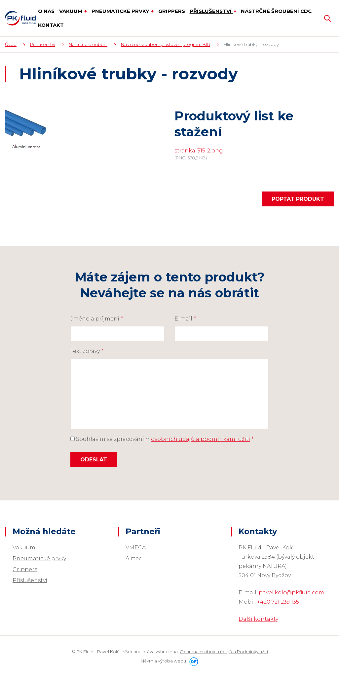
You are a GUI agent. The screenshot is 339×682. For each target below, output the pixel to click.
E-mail (185, 319)
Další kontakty (258, 619)
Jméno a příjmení (96, 319)
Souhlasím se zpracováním (162, 439)
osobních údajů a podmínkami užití (200, 439)
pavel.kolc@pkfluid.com (291, 592)
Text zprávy (86, 351)
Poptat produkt (298, 199)
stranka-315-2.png (198, 151)
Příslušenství (30, 580)
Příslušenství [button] (211, 11)
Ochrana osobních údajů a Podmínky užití (224, 651)
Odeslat (93, 459)
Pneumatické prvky (39, 558)
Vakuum (24, 547)
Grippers (25, 569)
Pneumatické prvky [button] (121, 11)
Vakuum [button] (71, 11)
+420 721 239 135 (278, 602)
